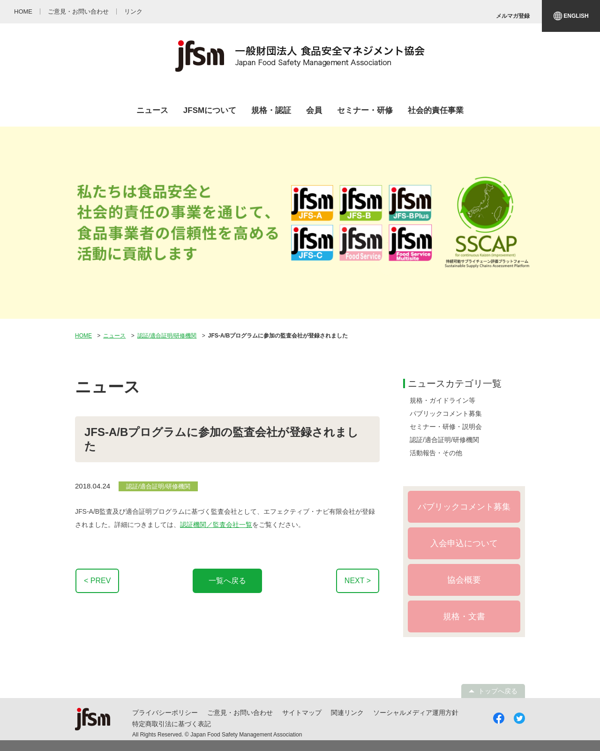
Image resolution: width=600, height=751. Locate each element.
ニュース (152, 110)
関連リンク (347, 712)
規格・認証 (271, 110)
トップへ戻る (498, 691)
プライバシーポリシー (165, 712)
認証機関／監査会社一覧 (216, 524)
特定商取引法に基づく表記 (171, 724)
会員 (314, 110)
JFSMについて (209, 110)
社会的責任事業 (436, 110)
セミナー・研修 (365, 110)
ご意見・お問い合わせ (240, 712)
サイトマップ (302, 712)
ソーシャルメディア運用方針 (415, 712)
